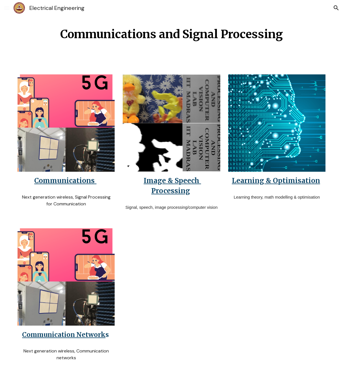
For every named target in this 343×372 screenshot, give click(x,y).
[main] (171, 34)
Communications (65, 180)
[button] (7, 8)
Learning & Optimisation (276, 180)
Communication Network (63, 335)
